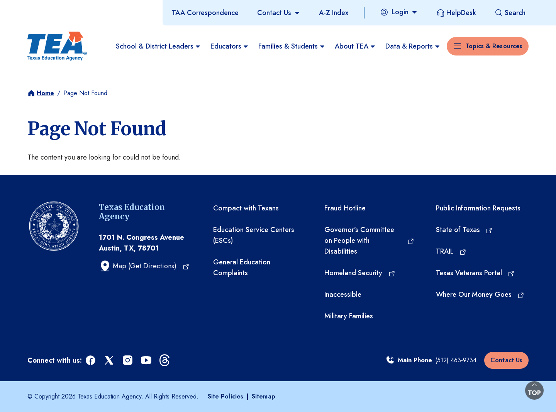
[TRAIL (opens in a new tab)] (451, 251)
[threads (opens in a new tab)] (165, 360)
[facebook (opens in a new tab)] (91, 360)
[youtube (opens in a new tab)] (147, 360)
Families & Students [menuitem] (291, 46)
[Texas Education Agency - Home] (57, 46)
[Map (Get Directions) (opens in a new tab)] (144, 266)
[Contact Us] (278, 12)
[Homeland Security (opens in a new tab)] (359, 272)
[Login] (399, 12)
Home (45, 93)
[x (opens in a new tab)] (109, 360)
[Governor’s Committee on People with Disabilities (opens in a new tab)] (369, 240)
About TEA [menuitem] (355, 46)
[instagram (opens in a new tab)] (128, 360)
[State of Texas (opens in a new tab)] (464, 229)
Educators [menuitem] (229, 46)
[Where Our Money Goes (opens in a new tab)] (480, 294)
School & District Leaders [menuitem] (158, 46)
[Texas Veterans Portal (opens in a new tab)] (475, 272)
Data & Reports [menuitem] (413, 46)
